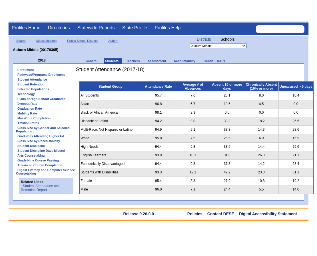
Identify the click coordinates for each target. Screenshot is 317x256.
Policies (194, 214)
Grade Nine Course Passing (38, 160)
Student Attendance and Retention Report (40, 188)
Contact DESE (220, 214)
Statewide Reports (96, 27)
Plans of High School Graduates (41, 99)
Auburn (113, 40)
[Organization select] (218, 46)
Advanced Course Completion (39, 165)
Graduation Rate (29, 108)
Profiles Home (26, 27)
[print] (281, 72)
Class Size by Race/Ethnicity (38, 141)
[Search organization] (280, 29)
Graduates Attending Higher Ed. (41, 136)
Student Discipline (31, 146)
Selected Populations (33, 89)
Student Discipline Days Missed (41, 150)
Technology (26, 94)
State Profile (134, 27)
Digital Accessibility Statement (268, 214)
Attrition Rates (28, 123)
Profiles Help (168, 27)
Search (21, 40)
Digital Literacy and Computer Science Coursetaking (45, 171)
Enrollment (25, 69)
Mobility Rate (27, 113)
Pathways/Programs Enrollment (41, 74)
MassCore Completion (34, 118)
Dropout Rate (27, 103)
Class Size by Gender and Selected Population (43, 129)
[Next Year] (53, 60)
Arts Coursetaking (31, 155)
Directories (59, 27)
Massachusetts (46, 40)
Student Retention (31, 84)
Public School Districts (82, 40)
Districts (204, 39)
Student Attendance (32, 79)
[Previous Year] (34, 60)
